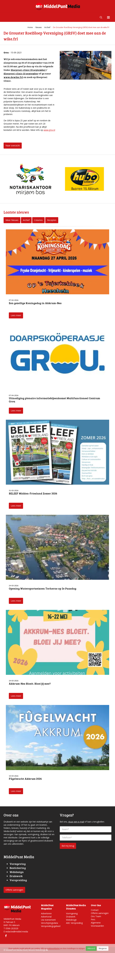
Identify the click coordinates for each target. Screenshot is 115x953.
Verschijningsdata (49, 923)
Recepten (51, 220)
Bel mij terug (68, 845)
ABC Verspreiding (74, 923)
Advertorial (46, 916)
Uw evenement (48, 919)
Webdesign (71, 919)
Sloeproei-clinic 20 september (28, 69)
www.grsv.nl (49, 130)
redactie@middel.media (16, 931)
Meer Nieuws (12, 220)
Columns (38, 220)
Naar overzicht (13, 145)
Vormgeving (72, 913)
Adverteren (46, 913)
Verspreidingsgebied (50, 926)
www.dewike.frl (13, 77)
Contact (95, 910)
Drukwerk (70, 916)
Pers (93, 919)
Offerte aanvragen (14, 889)
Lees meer (16, 315)
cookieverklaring (53, 948)
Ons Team (96, 916)
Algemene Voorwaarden (97, 924)
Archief (26, 220)
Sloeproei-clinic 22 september (21, 73)
